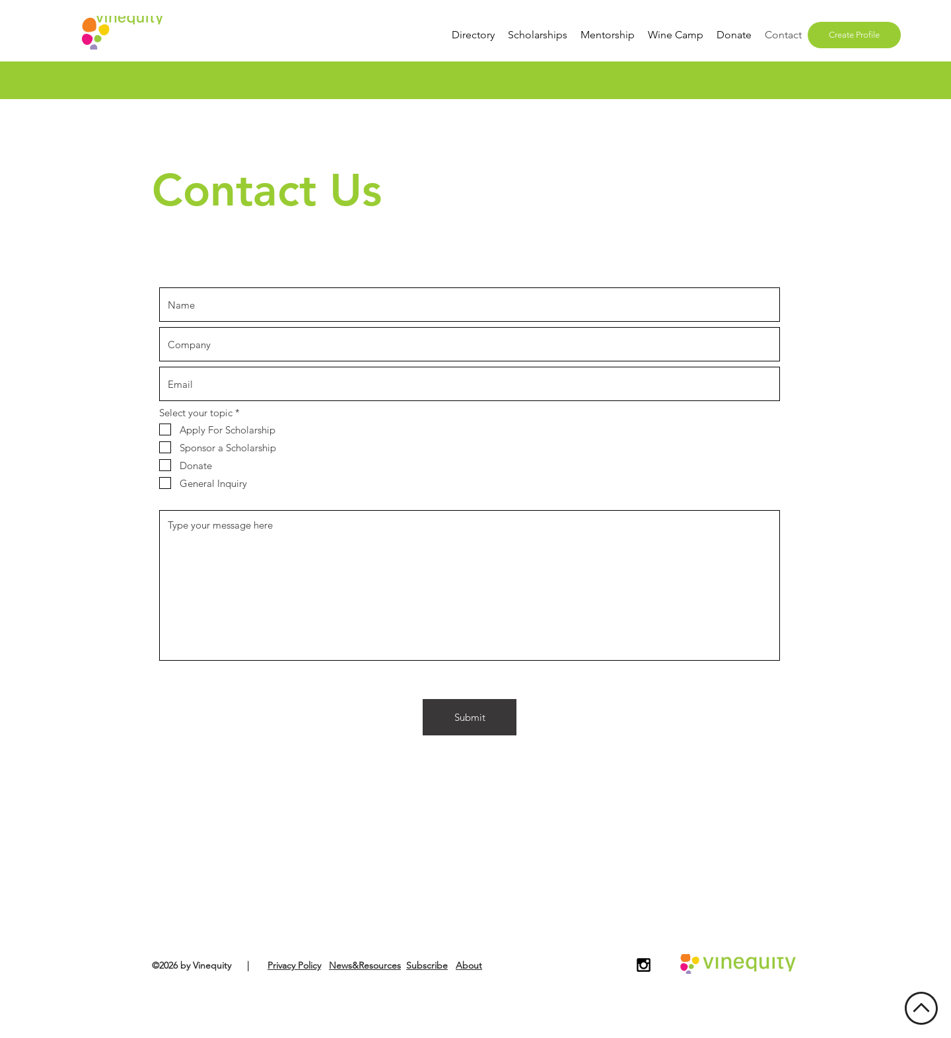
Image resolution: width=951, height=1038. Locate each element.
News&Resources (365, 965)
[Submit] (469, 717)
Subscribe (427, 965)
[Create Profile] (854, 35)
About (469, 965)
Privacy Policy (294, 965)
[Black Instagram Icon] (643, 965)
